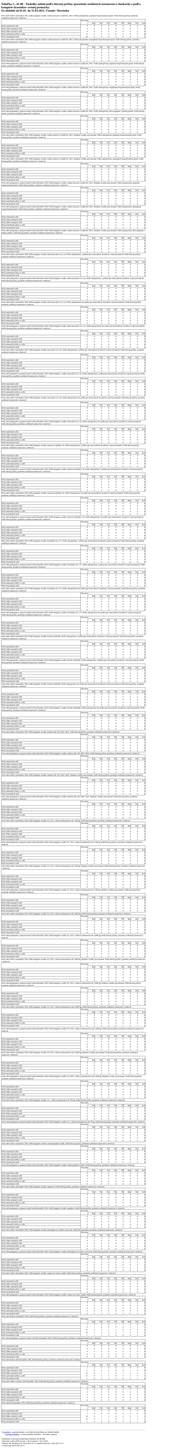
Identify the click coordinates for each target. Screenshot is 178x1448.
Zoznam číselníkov (12, 1434)
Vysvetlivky (6, 1432)
